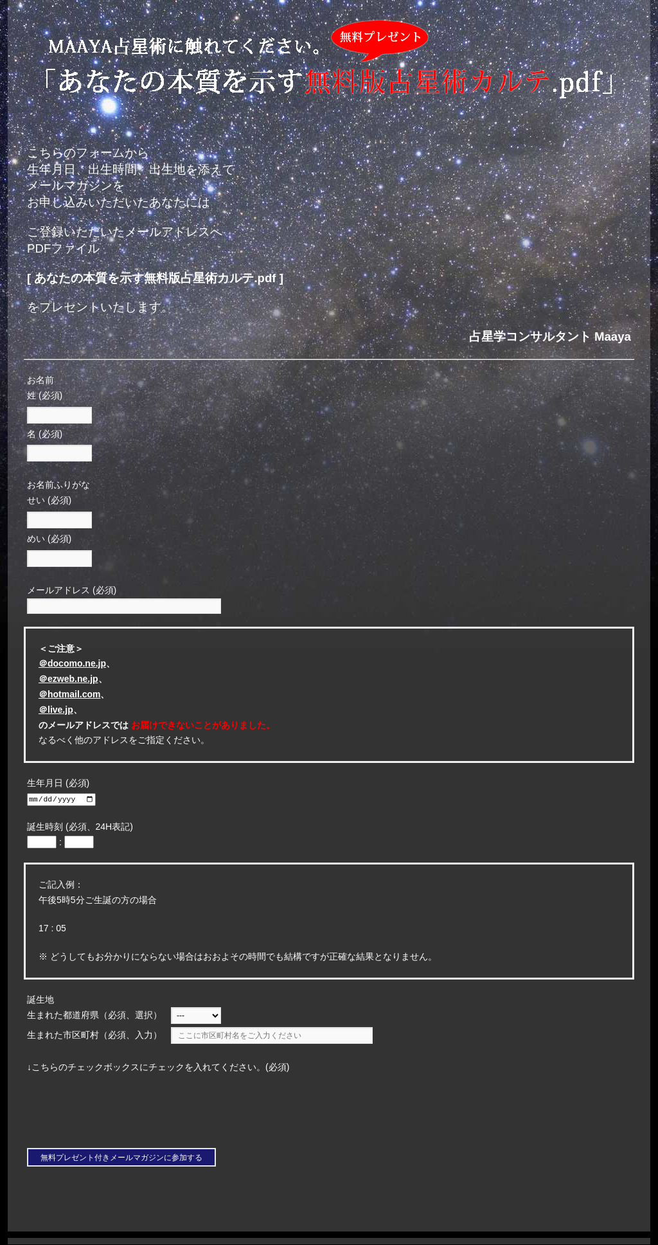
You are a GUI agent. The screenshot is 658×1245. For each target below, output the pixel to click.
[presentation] (121, 1113)
